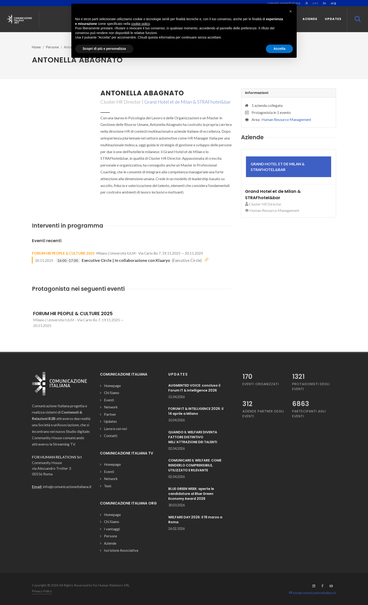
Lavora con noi (115, 429)
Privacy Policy (42, 591)
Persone (52, 47)
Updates (110, 421)
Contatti (110, 436)
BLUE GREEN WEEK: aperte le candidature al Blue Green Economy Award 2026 (191, 493)
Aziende (110, 543)
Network (111, 407)
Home (36, 47)
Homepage (112, 386)
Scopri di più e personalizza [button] (104, 48)
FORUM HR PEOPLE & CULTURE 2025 (63, 253)
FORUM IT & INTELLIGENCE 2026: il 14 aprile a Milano (195, 411)
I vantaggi (112, 529)
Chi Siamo (111, 393)
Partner (110, 414)
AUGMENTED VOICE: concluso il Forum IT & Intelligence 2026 (194, 388)
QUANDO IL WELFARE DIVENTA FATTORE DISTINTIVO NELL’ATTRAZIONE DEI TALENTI (192, 437)
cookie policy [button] (140, 24)
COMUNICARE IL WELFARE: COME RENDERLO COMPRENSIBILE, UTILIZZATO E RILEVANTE (194, 465)
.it (306, 3)
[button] (290, 11)
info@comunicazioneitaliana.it (312, 593)
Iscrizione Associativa (121, 550)
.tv (324, 3)
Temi (107, 486)
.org (333, 3)
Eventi (109, 400)
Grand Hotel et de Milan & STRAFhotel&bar (187, 102)
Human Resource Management (286, 119)
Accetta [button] (279, 48)
